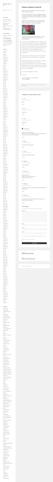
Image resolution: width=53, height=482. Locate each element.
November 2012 (5, 94)
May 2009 (4, 159)
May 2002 (4, 290)
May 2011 (4, 122)
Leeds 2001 (4, 380)
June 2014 (4, 66)
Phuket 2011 (5, 444)
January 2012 (5, 110)
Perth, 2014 (4, 440)
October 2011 (5, 114)
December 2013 (5, 74)
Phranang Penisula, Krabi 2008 (7, 443)
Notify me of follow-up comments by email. (28, 239)
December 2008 (5, 167)
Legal (4, 381)
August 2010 (5, 136)
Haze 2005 (4, 352)
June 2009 (4, 158)
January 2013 (5, 91)
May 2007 (4, 197)
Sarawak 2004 (5, 452)
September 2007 (5, 190)
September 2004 (5, 246)
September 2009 (5, 153)
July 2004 (4, 249)
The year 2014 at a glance (7, 19)
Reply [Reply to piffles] (23, 147)
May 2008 (4, 178)
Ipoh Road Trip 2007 (6, 361)
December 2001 (5, 294)
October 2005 (5, 226)
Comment (24, 210)
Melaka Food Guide (6, 398)
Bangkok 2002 (5, 319)
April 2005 (4, 235)
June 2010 (4, 139)
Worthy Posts (5, 476)
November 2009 (5, 150)
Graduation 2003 (5, 348)
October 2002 (5, 282)
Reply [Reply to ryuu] (23, 104)
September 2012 (5, 97)
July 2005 (4, 231)
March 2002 (5, 291)
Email (23, 227)
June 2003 (4, 270)
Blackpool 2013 (5, 327)
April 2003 (4, 273)
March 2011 (5, 125)
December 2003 (5, 260)
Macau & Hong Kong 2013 (7, 391)
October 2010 (5, 133)
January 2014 (5, 72)
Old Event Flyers (5, 427)
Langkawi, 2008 (5, 378)
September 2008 (5, 172)
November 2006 (5, 206)
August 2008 (5, 173)
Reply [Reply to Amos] (23, 124)
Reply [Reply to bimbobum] (23, 202)
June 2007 (4, 195)
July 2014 (4, 65)
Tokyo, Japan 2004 (6, 469)
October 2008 (5, 170)
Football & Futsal (5, 342)
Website (23, 231)
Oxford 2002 (5, 429)
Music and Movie (5, 414)
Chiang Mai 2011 (5, 330)
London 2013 (5, 386)
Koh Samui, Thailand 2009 (7, 369)
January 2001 (5, 302)
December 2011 (5, 111)
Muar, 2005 (5, 412)
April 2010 (4, 142)
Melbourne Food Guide (6, 405)
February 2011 (5, 127)
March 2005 (5, 237)
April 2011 (4, 124)
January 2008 (5, 184)
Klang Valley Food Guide (6, 367)
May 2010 (4, 141)
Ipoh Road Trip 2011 (6, 364)
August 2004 (5, 248)
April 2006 (4, 217)
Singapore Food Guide (6, 461)
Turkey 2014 (5, 472)
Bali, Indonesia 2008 (6, 316)
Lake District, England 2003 (7, 377)
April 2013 (4, 86)
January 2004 (5, 259)
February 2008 (5, 183)
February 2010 (5, 145)
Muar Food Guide (5, 411)
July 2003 (4, 268)
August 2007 (5, 192)
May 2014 (4, 68)
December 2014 (5, 58)
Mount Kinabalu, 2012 (6, 409)
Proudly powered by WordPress (26, 266)
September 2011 (5, 116)
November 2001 (5, 296)
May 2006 (4, 215)
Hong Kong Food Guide (6, 358)
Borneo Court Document (8, 42)
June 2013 (4, 83)
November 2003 (5, 262)
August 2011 (5, 117)
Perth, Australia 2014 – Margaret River (6, 24)
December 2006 (5, 204)
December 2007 (5, 186)
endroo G (25, 161)
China (4, 331)
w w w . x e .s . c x (7, 4)
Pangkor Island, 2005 (6, 432)
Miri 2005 (4, 408)
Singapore (4, 460)
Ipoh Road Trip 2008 (6, 363)
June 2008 (4, 176)
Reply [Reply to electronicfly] (23, 137)
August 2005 (5, 229)
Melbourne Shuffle (6, 406)
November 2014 (5, 60)
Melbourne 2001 (5, 403)
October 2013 (5, 77)
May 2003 (4, 271)
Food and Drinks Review (6, 340)
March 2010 (5, 144)
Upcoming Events (5, 475)
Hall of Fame (5, 351)
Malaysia (4, 392)
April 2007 (4, 198)
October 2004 (5, 245)
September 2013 (5, 79)
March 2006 (5, 218)
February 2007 (5, 201)
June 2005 (4, 232)
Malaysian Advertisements (7, 395)
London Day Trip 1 (6, 388)
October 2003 (5, 263)
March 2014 (5, 69)
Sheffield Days (5, 457)
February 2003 (5, 276)
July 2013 (4, 82)
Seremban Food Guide (6, 455)
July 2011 (4, 119)
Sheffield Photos (5, 458)
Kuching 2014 (5, 375)
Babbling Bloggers (5, 314)
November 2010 (5, 131)
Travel (4, 470)
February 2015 (5, 57)
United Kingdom (5, 473)
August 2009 (5, 155)
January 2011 (5, 128)
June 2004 (4, 251)
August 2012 (5, 99)
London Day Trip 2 (6, 389)
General (4, 345)
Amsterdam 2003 (5, 310)
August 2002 (5, 285)
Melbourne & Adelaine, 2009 (7, 400)
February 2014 (5, 71)
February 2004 (5, 257)
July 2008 (4, 175)
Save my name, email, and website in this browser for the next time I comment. (34, 236)
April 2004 (4, 254)
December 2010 (5, 130)
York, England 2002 (6, 478)
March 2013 (5, 88)
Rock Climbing (5, 449)
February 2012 (5, 108)
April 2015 (4, 54)
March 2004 (5, 256)
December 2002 (5, 279)
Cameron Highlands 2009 (7, 328)
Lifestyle (4, 383)
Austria (4, 313)
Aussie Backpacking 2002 (7, 311)
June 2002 (4, 288)
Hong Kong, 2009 (5, 360)
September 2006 (5, 209)
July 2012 (4, 100)
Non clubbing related (6, 426)
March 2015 (5, 55)
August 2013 (5, 80)
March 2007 (5, 200)
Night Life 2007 (5, 423)
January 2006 (5, 221)
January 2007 (5, 203)
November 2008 (5, 169)
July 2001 (4, 301)
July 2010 (4, 138)
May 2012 (4, 103)
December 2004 (5, 242)
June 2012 (4, 102)
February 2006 (5, 220)
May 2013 (4, 85)
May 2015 (4, 52)
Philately (4, 441)
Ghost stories (5, 346)
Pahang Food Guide (6, 430)
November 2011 (5, 113)
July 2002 (4, 287)
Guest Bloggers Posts (6, 349)
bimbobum (4, 324)
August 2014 (5, 63)
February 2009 (5, 164)
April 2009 (4, 161)
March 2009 (5, 162)
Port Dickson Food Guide (6, 446)
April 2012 (4, 105)
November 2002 (5, 280)
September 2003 (5, 265)
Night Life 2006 (5, 421)
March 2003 (5, 274)
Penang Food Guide (6, 438)
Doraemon (4, 337)
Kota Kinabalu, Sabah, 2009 (7, 374)
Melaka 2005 (5, 397)
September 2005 (5, 228)
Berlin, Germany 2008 (6, 322)
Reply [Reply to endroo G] (23, 167)
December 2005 (5, 223)
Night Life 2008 (5, 424)
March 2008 (5, 181)
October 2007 (5, 189)
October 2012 (5, 96)
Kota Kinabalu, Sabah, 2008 (7, 372)
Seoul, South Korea (6, 454)
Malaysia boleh (5, 394)
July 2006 (4, 212)
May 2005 (4, 234)
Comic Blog (4, 333)
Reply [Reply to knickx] (23, 157)
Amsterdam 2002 (5, 308)
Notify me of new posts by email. (27, 241)
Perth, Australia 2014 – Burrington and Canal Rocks (7, 29)
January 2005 (5, 240)
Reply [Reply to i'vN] (23, 114)
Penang (4, 435)
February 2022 (5, 51)
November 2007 (5, 187)
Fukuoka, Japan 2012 (6, 343)
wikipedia (28, 79)
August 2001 (5, 299)
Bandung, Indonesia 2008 (7, 317)
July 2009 (4, 156)
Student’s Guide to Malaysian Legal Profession (7, 38)
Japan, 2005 (5, 366)
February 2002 (5, 293)
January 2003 (5, 277)
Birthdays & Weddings (6, 325)
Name (23, 223)
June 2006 (4, 214)
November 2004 (5, 243)
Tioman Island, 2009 (6, 467)
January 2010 (5, 147)
